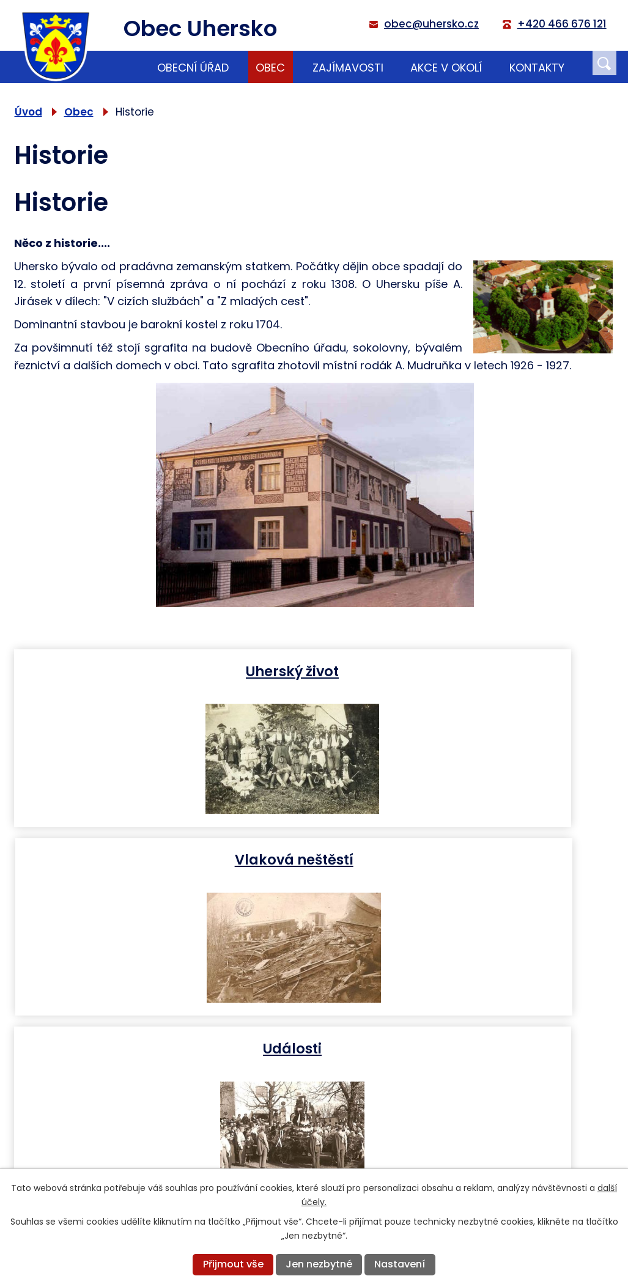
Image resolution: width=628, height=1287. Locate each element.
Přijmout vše (233, 1264)
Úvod (122, 67)
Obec (270, 67)
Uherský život (161, 671)
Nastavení (399, 1264)
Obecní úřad (193, 67)
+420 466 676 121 (228, 1156)
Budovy (468, 859)
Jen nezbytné (319, 1264)
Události (161, 859)
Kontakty (536, 67)
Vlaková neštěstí (468, 671)
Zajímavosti (347, 67)
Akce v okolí (446, 67)
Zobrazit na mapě (503, 1162)
